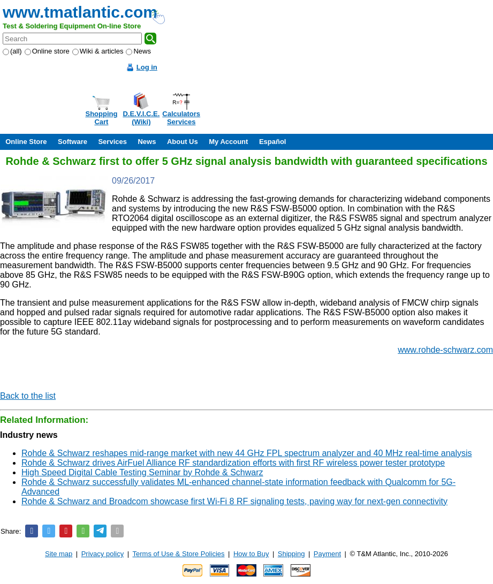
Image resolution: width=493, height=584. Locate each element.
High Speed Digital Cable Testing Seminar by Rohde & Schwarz (142, 472)
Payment (327, 554)
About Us (182, 142)
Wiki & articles (98, 51)
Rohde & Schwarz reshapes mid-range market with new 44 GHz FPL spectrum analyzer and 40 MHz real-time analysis (246, 453)
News (138, 51)
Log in (146, 67)
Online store (47, 51)
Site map (58, 554)
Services (112, 142)
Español (272, 142)
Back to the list (28, 395)
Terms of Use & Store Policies (179, 554)
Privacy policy (102, 554)
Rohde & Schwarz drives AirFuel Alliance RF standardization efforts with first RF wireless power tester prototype (233, 462)
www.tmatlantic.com (80, 12)
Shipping (291, 554)
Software (72, 142)
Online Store (26, 142)
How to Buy (251, 554)
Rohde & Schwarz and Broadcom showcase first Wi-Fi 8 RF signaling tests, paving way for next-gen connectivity (234, 501)
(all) (12, 51)
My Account (228, 142)
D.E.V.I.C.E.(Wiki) (141, 118)
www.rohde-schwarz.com (445, 349)
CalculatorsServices (181, 118)
